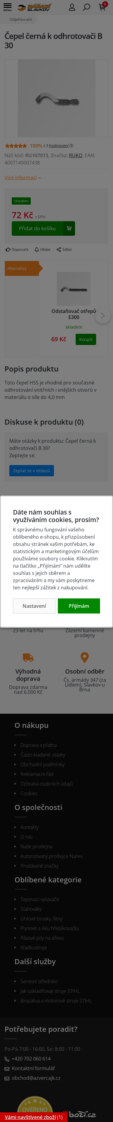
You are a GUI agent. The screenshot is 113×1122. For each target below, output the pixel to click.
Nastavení (34, 606)
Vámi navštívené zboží (30, 1117)
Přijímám (79, 606)
